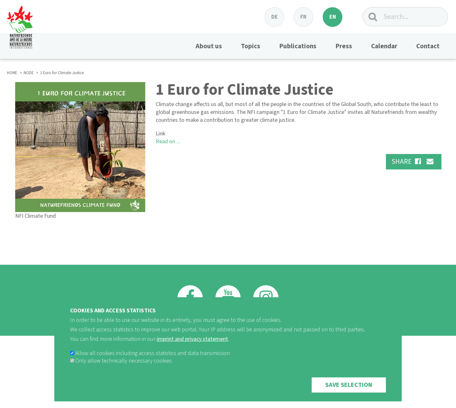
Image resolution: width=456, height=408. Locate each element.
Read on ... (168, 141)
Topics (250, 46)
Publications (297, 46)
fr (303, 17)
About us (208, 46)
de (274, 17)
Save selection (348, 391)
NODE (29, 73)
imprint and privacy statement (192, 345)
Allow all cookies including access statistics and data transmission (152, 359)
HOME (12, 73)
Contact (428, 46)
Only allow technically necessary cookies (123, 367)
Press (343, 46)
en (332, 17)
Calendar (384, 46)
